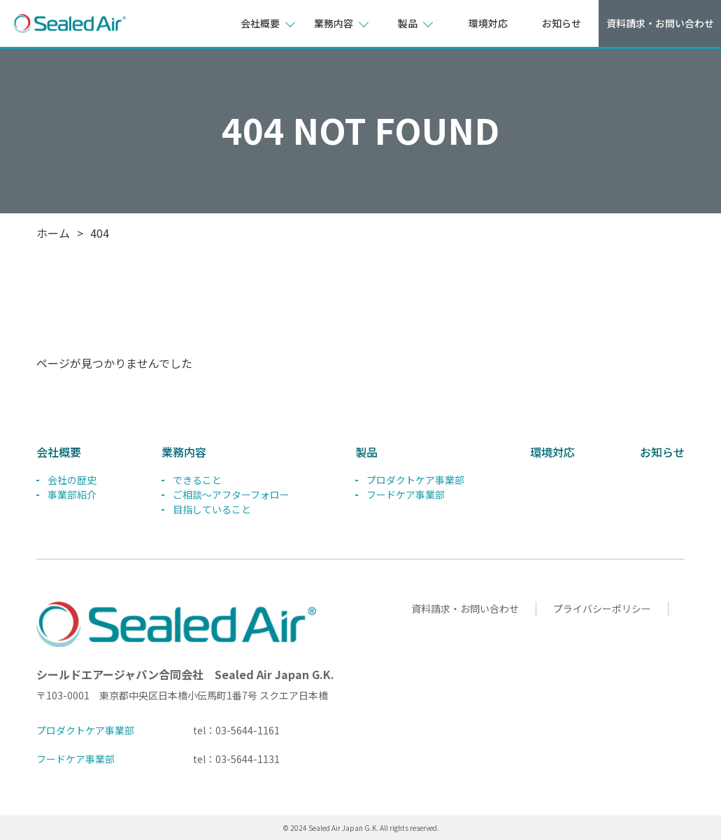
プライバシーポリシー (601, 608)
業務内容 (184, 451)
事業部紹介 (72, 494)
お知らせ (561, 23)
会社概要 (58, 451)
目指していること (212, 509)
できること (197, 480)
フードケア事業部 (405, 494)
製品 (366, 451)
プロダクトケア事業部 (415, 480)
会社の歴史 (72, 480)
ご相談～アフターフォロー (231, 494)
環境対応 (488, 23)
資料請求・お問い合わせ (660, 23)
